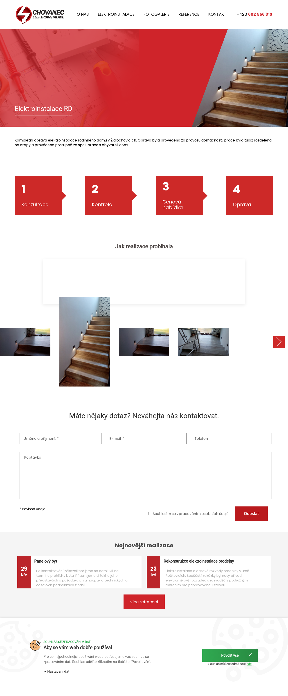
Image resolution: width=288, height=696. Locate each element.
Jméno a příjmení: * (41, 438)
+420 (254, 14)
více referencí (144, 602)
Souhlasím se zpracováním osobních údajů (191, 513)
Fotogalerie (156, 14)
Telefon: (201, 438)
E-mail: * (116, 438)
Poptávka (32, 457)
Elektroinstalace (116, 14)
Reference (188, 14)
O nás (83, 14)
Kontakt (217, 14)
